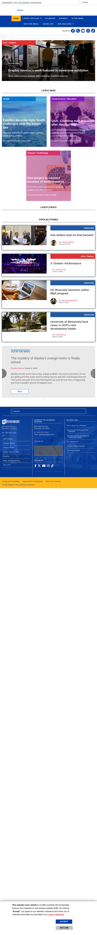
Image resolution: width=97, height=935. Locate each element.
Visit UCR (7, 465)
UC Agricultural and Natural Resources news (78, 436)
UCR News (61, 334)
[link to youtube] (83, 31)
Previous (4, 62)
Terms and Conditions (53, 481)
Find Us (48, 448)
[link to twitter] (78, 31)
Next (93, 62)
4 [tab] (47, 82)
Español (6, 456)
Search (85, 2)
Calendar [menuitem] (50, 18)
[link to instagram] (88, 31)
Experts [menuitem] (63, 18)
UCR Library (8, 439)
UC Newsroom (72, 441)
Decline (64, 928)
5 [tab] (49, 82)
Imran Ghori (68, 242)
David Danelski (69, 300)
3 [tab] (45, 82)
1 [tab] (40, 82)
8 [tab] (57, 82)
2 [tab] (42, 82)
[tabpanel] (48, 60)
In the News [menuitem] (78, 18)
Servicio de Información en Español (77, 430)
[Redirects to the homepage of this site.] (4, 36)
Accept (64, 922)
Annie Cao (61, 269)
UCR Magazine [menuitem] (64, 24)
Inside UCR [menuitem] (48, 24)
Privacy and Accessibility (10, 481)
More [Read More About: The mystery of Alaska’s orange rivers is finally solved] (19, 391)
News (29, 9)
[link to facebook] (73, 31)
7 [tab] (54, 82)
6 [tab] (52, 82)
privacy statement (56, 914)
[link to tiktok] (93, 31)
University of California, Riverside (22, 3)
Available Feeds (73, 450)
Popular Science (17, 368)
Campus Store (8, 447)
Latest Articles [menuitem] (31, 18)
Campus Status (9, 443)
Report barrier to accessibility (32, 481)
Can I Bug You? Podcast (76, 425)
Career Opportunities (11, 452)
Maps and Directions (11, 460)
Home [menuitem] (16, 18)
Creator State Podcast (76, 446)
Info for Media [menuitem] (31, 24)
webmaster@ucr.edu (46, 434)
